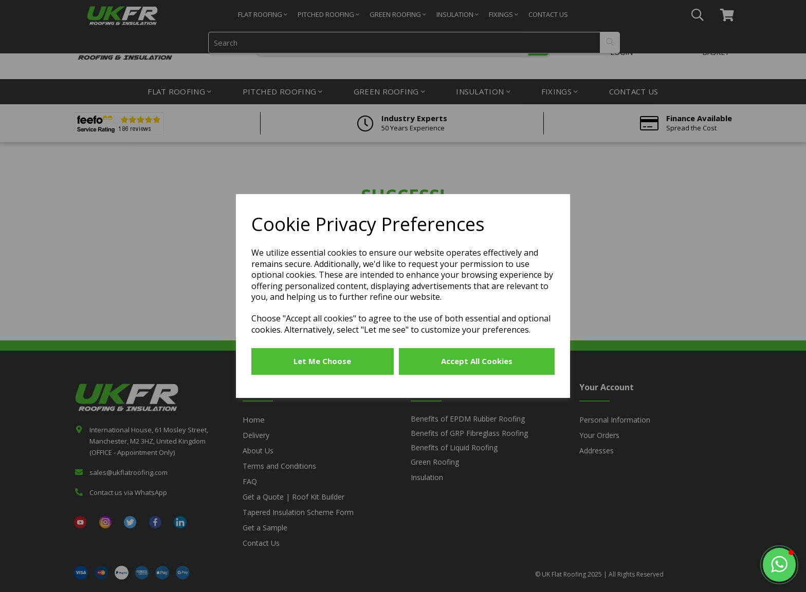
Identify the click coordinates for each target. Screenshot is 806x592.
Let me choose (322, 361)
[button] (779, 565)
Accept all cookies (476, 361)
